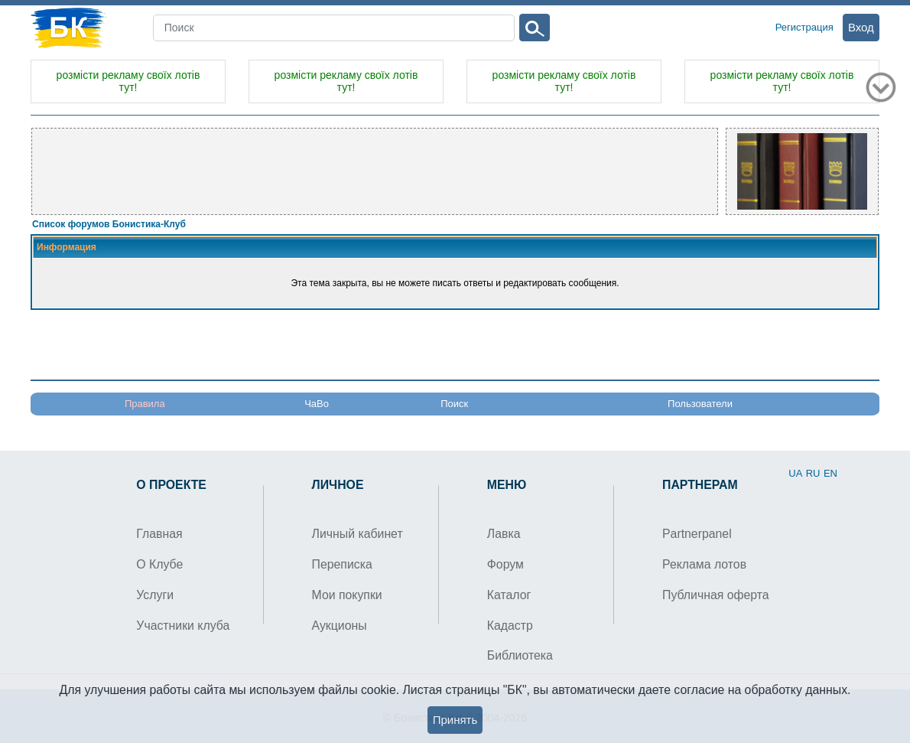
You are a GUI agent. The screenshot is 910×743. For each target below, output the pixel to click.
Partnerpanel (697, 533)
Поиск (454, 403)
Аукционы (339, 625)
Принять (455, 719)
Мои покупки (347, 594)
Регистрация (804, 27)
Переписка (342, 564)
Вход (861, 27)
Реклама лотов (704, 564)
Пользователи (700, 403)
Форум (505, 564)
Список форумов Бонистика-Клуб (109, 224)
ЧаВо (316, 403)
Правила (145, 403)
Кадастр (510, 625)
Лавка (504, 533)
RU (813, 473)
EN (830, 473)
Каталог (509, 594)
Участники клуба (182, 625)
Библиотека (520, 655)
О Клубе (159, 564)
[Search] (334, 28)
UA (795, 473)
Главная (159, 533)
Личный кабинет (357, 533)
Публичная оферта (715, 594)
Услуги (155, 594)
